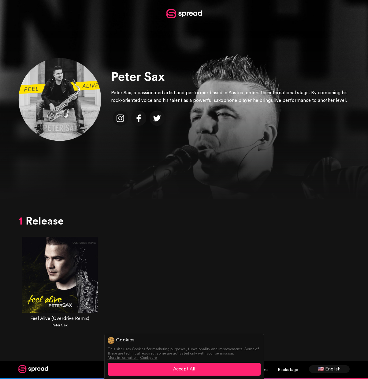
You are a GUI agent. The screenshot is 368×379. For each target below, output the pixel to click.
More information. (123, 357)
